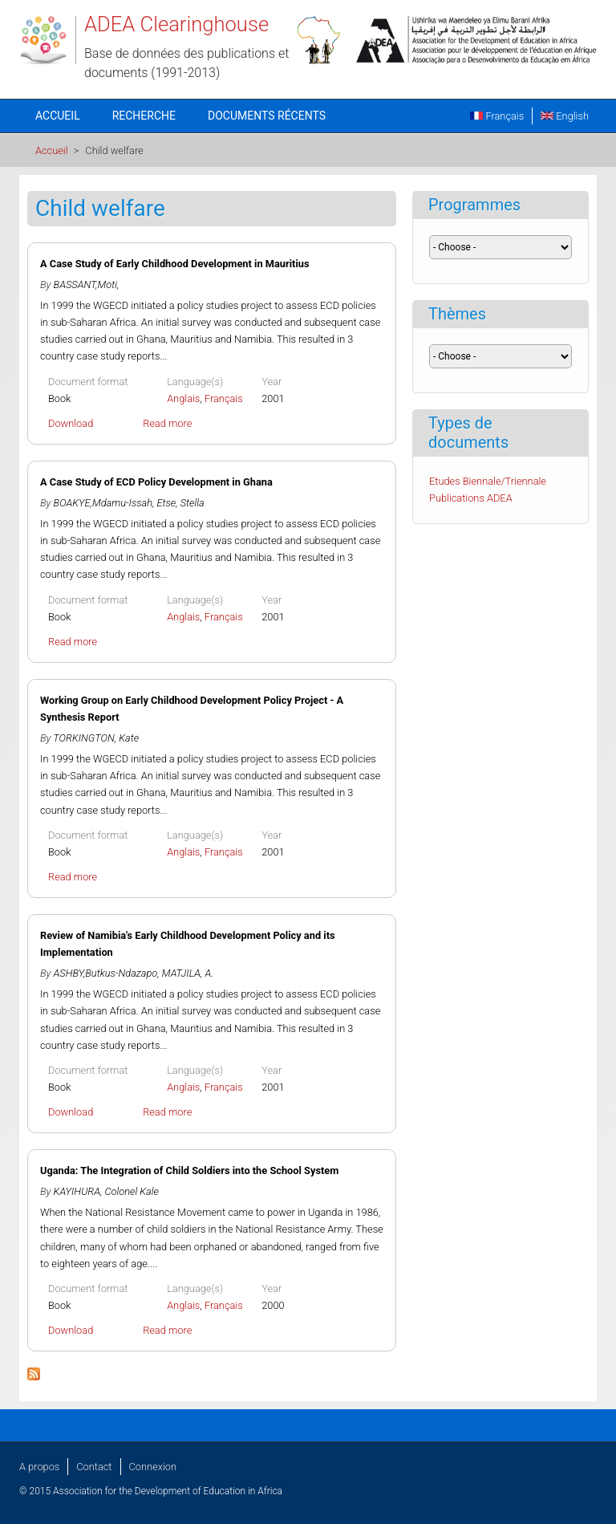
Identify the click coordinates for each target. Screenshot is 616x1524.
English (565, 116)
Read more (167, 423)
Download (70, 423)
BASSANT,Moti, (87, 284)
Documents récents (267, 115)
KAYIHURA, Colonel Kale (106, 1191)
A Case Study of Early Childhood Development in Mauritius (175, 264)
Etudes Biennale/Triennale (487, 481)
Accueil (57, 115)
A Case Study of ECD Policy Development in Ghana (156, 482)
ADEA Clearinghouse (176, 24)
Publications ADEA (471, 498)
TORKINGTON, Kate (96, 738)
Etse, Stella (180, 503)
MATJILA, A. (187, 973)
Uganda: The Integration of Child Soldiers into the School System (189, 1170)
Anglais (183, 398)
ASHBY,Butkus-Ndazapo (106, 973)
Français (497, 116)
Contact (93, 1467)
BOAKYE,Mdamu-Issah (103, 503)
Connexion (152, 1467)
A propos (39, 1467)
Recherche (144, 115)
